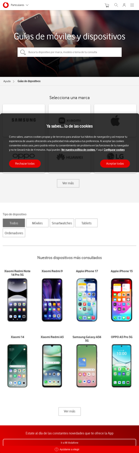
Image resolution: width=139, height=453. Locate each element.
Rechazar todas (25, 163)
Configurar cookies (114, 149)
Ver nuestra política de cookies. (78, 149)
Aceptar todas (115, 163)
